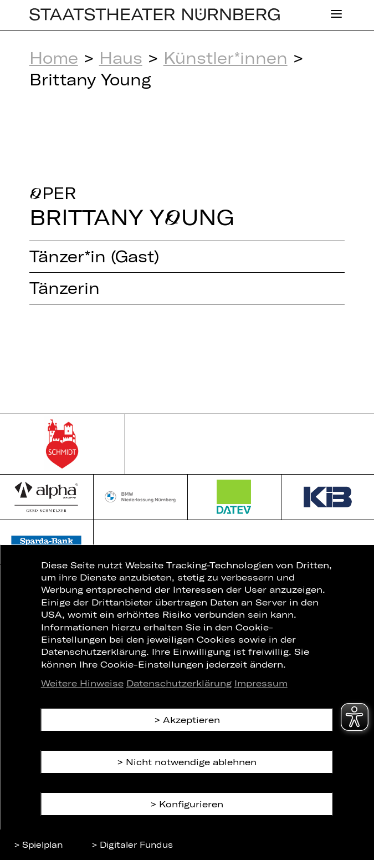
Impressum (261, 683)
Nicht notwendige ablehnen (191, 761)
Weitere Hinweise (82, 683)
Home (53, 57)
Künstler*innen (225, 57)
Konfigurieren (191, 803)
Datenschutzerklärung (179, 683)
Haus (120, 57)
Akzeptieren (191, 719)
